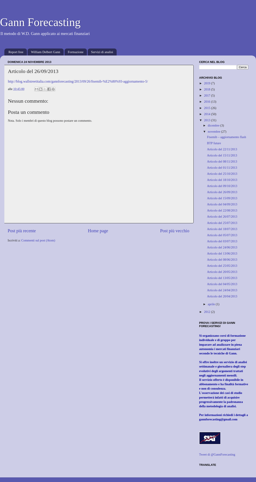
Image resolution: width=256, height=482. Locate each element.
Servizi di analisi (102, 52)
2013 (207, 120)
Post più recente (22, 230)
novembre (214, 131)
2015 (207, 108)
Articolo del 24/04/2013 (222, 290)
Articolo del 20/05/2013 (222, 272)
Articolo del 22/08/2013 (222, 210)
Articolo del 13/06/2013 (222, 253)
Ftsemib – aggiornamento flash (226, 137)
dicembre (214, 125)
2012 (207, 312)
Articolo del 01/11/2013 (222, 167)
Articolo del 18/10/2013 (222, 180)
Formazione (76, 52)
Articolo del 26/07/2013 (222, 216)
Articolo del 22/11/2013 (222, 149)
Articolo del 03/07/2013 (222, 241)
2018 (207, 89)
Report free (16, 52)
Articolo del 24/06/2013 (222, 247)
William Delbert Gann (45, 52)
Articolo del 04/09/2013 (222, 204)
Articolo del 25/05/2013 (222, 265)
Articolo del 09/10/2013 (222, 186)
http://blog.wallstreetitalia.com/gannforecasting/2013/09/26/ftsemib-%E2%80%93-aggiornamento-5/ (78, 81)
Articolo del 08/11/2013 (222, 161)
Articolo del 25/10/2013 (222, 173)
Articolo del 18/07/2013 (222, 229)
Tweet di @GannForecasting (217, 454)
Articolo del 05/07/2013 (222, 235)
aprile (212, 304)
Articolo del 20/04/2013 (222, 296)
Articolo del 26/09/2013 (222, 192)
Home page (98, 230)
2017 (207, 95)
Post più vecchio (174, 230)
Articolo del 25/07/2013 (222, 223)
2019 (207, 83)
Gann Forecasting (40, 22)
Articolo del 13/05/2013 (222, 278)
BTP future (214, 143)
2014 (207, 114)
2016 (207, 101)
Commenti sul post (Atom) (38, 240)
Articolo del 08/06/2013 (222, 259)
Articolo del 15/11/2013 (222, 155)
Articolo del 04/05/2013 (222, 284)
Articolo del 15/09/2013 (222, 198)
